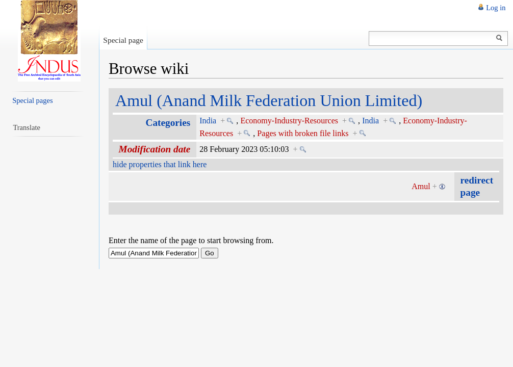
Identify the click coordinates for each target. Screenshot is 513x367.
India (207, 120)
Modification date (155, 149)
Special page (123, 40)
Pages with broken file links (302, 133)
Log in (495, 8)
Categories (168, 122)
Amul (421, 186)
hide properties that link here (160, 164)
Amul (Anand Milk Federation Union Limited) (268, 100)
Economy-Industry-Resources (289, 120)
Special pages (32, 100)
